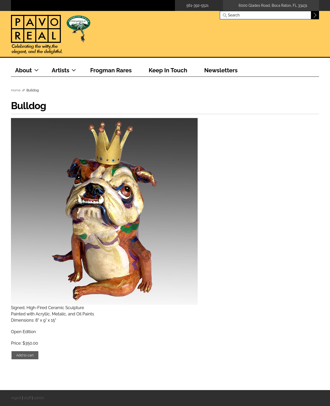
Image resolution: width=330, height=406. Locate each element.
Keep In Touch (168, 70)
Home (16, 90)
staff (27, 398)
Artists (60, 70)
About (23, 70)
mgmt (16, 398)
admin (39, 398)
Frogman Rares (111, 70)
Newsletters (221, 70)
